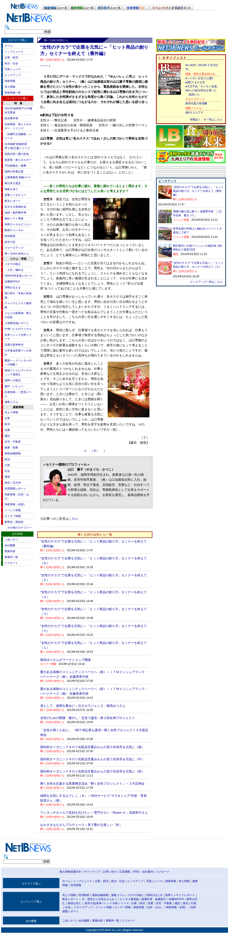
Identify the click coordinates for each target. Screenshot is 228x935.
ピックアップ (13, 75)
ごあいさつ (11, 539)
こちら (73, 518)
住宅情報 (75, 885)
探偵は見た (74, 903)
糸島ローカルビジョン (18, 224)
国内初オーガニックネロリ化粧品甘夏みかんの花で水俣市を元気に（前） (92, 771)
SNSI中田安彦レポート (19, 275)
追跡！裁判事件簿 (15, 212)
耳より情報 (11, 412)
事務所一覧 (112, 920)
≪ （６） (93, 451)
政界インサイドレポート (180, 895)
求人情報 (10, 86)
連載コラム (11, 402)
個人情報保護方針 (70, 871)
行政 (7, 465)
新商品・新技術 (14, 522)
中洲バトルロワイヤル (18, 329)
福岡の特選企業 (14, 171)
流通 (7, 430)
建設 (7, 435)
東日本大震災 (13, 183)
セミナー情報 (13, 516)
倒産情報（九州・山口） (148, 907)
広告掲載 (124, 871)
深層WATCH (12, 281)
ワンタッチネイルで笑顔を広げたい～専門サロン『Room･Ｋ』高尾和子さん (94, 812)
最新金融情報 (13, 453)
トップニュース (14, 51)
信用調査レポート (15, 488)
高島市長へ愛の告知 (17, 154)
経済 (7, 424)
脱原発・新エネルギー (18, 159)
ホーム (9, 45)
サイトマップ (92, 871)
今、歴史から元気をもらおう (99, 899)
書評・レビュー (14, 386)
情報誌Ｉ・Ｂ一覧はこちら (206, 119)
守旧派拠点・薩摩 (15, 165)
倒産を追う (11, 189)
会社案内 (147, 871)
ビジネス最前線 (129, 899)
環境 (7, 476)
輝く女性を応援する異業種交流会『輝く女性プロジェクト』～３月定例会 (92, 783)
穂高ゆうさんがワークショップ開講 (65, 660)
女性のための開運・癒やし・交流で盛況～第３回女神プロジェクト (87, 718)
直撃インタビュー (15, 195)
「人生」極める (14, 269)
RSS (136, 871)
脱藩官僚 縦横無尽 (154, 899)
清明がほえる (13, 287)
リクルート (11, 563)
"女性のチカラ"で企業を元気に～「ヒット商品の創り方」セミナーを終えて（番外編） (198, 191)
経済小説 (10, 242)
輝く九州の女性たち (17, 253)
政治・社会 (11, 63)
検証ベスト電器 (14, 218)
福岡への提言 (13, 380)
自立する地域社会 (15, 206)
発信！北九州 (13, 482)
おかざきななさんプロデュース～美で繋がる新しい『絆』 (81, 825)
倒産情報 (10, 81)
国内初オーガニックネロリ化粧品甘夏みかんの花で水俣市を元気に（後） (92, 747)
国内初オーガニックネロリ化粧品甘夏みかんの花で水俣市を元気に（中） (92, 759)
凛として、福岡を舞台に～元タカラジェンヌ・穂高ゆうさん (83, 706)
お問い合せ (109, 871)
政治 (7, 459)
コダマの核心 (13, 264)
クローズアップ (14, 247)
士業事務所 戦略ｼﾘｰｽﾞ (18, 177)
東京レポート (13, 200)
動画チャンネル (14, 230)
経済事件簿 (11, 118)
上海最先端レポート (17, 323)
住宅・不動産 (13, 441)
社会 (7, 471)
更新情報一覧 (13, 92)
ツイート (45, 65)
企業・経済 (11, 57)
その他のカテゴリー (19, 527)
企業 (7, 418)
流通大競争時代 (14, 344)
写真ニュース (13, 69)
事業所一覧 (11, 557)
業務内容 (10, 551)
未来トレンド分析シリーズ (112, 903)
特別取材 (10, 236)
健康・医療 (11, 447)
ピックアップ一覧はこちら (206, 281)
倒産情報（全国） (15, 504)
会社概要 (10, 545)
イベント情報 (13, 510)
